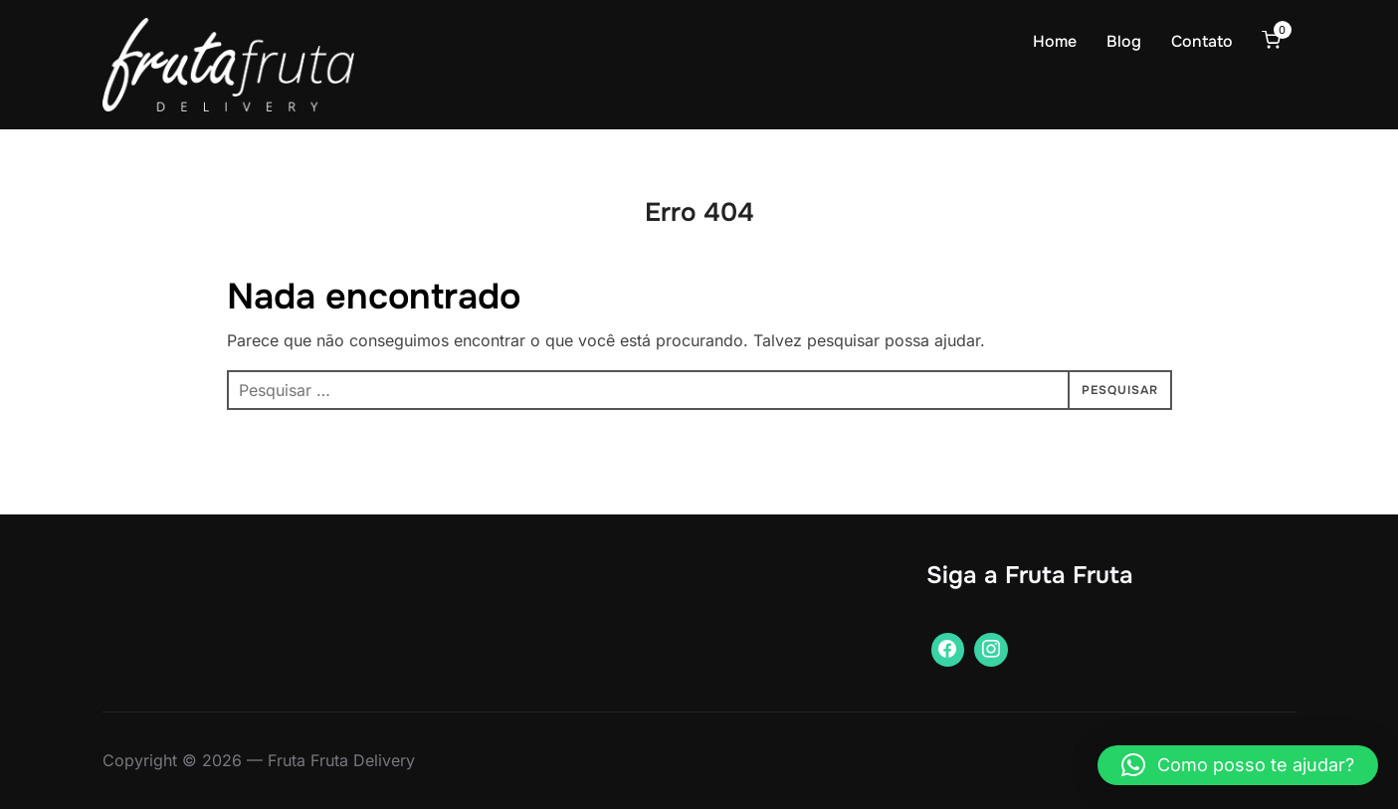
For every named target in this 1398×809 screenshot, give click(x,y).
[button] (1238, 765)
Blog (1123, 41)
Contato (1202, 41)
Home (1055, 41)
